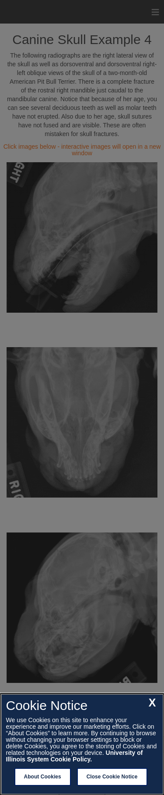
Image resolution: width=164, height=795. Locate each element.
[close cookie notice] (152, 703)
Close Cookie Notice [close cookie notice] (112, 777)
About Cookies (42, 777)
